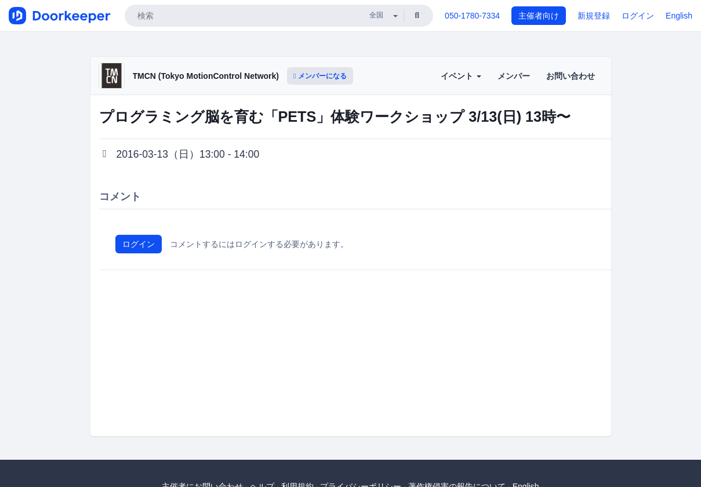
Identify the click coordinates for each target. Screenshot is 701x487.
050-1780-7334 (472, 15)
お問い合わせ (570, 76)
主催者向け (538, 15)
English (679, 15)
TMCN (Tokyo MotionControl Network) (206, 76)
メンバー (513, 76)
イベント (461, 76)
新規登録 (593, 15)
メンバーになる (320, 76)
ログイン (638, 15)
